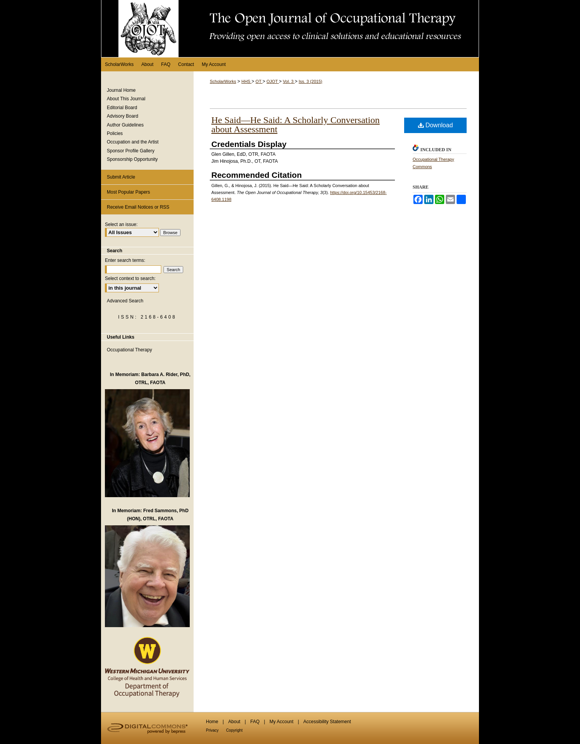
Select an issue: (121, 224)
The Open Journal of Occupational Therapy (290, 28)
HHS (246, 81)
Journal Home (121, 90)
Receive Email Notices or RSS (138, 207)
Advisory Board (122, 116)
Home (212, 721)
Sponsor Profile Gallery (130, 151)
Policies (115, 133)
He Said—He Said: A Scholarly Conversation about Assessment (295, 124)
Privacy (212, 730)
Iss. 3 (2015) (310, 81)
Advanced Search (125, 301)
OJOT (272, 81)
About (234, 721)
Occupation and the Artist (132, 142)
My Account (281, 721)
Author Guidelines (125, 125)
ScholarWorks (223, 81)
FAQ (255, 721)
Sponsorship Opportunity (132, 159)
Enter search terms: (125, 260)
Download (435, 125)
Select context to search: (130, 278)
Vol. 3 (289, 81)
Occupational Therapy (129, 350)
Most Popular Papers (128, 192)
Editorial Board (122, 107)
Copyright (234, 730)
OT (259, 81)
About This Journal (126, 98)
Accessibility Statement (327, 721)
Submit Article (121, 177)
